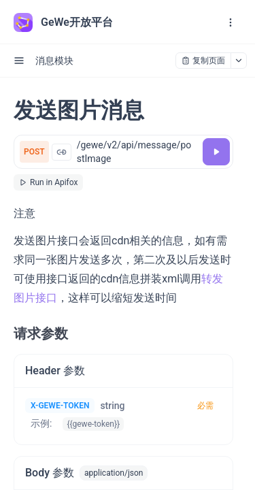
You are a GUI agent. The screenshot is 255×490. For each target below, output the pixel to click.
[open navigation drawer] (230, 22)
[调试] (216, 151)
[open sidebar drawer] (19, 60)
